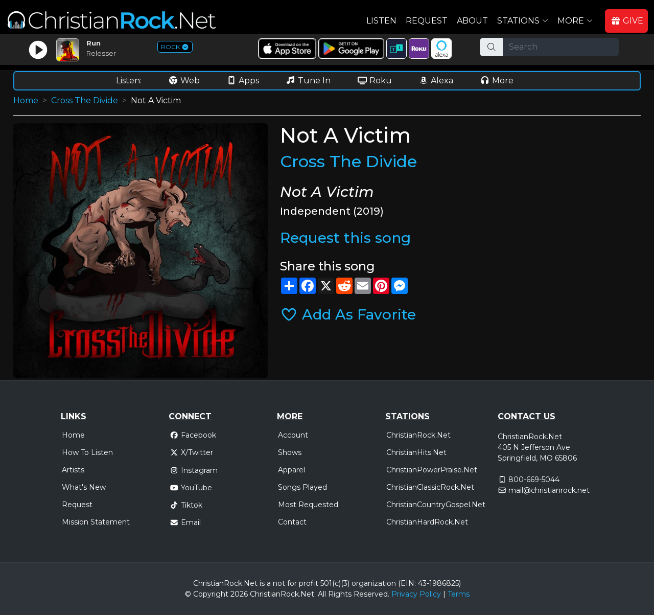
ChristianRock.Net (418, 435)
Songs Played (302, 487)
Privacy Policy (416, 594)
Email (185, 522)
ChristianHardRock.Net (427, 522)
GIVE (627, 21)
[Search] (561, 47)
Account (293, 435)
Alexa (435, 80)
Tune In (308, 80)
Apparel (291, 469)
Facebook (193, 435)
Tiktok (186, 505)
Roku (374, 80)
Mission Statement (96, 522)
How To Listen (87, 452)
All (322, 594)
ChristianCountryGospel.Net (435, 504)
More (496, 80)
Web (184, 80)
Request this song (345, 237)
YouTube (191, 487)
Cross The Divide (84, 100)
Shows (289, 452)
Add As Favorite (348, 314)
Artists (73, 469)
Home (25, 100)
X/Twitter (191, 452)
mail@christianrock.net (549, 490)
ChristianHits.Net (416, 452)
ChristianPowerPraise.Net (431, 469)
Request (427, 21)
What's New (84, 487)
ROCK (175, 47)
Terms (459, 594)
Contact (292, 522)
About (472, 21)
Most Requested (308, 504)
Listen (381, 21)
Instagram (194, 470)
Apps (242, 80)
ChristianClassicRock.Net (430, 487)
